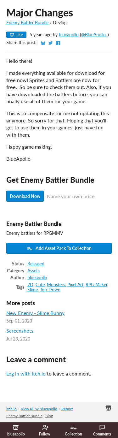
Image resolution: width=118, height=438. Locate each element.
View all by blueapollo (39, 408)
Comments (102, 430)
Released (35, 263)
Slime (32, 289)
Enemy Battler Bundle (27, 22)
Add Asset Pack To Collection (59, 248)
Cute (40, 284)
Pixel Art (75, 284)
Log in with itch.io (26, 373)
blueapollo (69, 34)
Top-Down (50, 289)
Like (16, 34)
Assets (33, 270)
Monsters (56, 284)
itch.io (11, 408)
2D (30, 284)
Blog (49, 415)
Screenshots (19, 331)
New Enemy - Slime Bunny (35, 313)
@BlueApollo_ (94, 34)
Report (67, 408)
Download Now (25, 196)
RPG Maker (96, 284)
